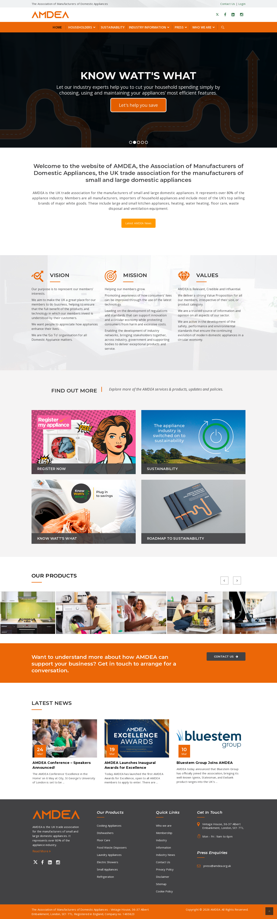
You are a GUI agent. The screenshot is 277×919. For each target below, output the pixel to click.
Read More (41, 851)
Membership (164, 833)
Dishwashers (105, 833)
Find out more (138, 105)
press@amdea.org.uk (217, 866)
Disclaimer (162, 877)
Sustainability (113, 27)
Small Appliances (107, 869)
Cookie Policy (164, 891)
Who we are (204, 27)
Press (181, 27)
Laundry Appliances (109, 855)
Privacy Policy (165, 869)
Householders (82, 27)
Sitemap (161, 884)
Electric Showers (107, 862)
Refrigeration (105, 877)
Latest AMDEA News (138, 223)
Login (241, 4)
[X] (217, 14)
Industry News (165, 855)
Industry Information (149, 27)
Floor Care (103, 840)
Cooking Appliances (109, 825)
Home (57, 27)
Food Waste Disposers (112, 847)
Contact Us (227, 4)
